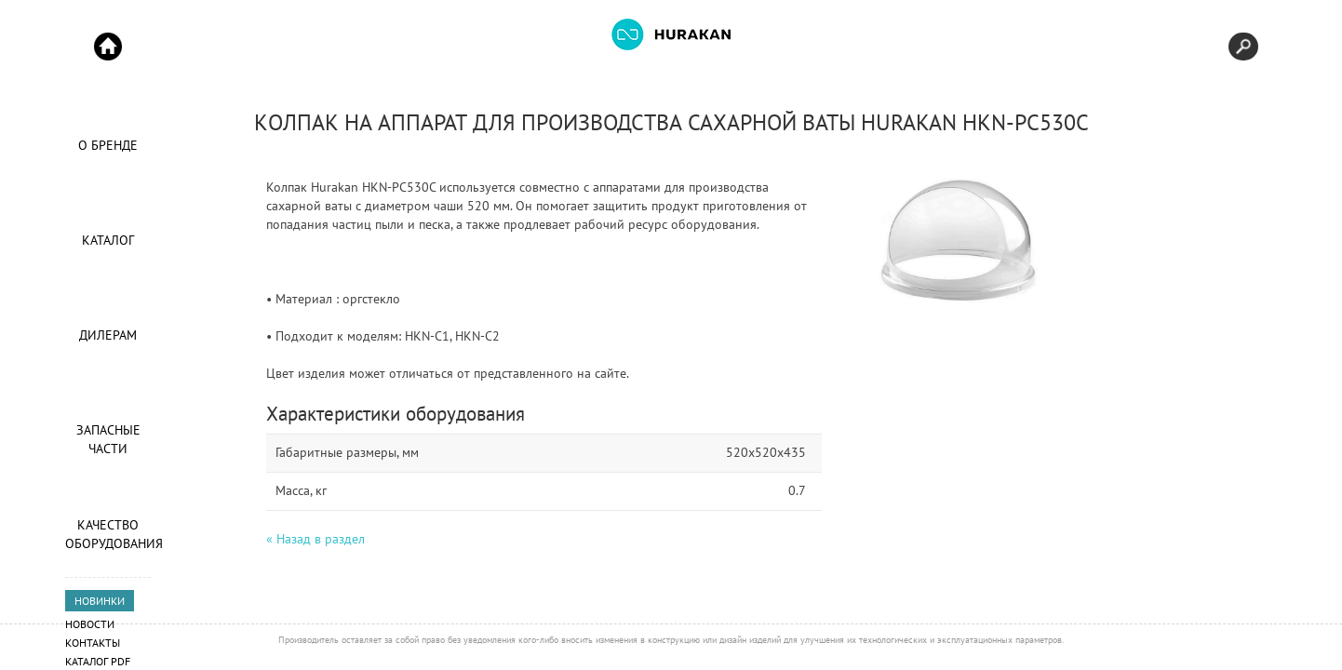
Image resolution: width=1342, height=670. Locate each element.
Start (108, 46)
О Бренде (108, 145)
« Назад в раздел (315, 538)
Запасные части (108, 439)
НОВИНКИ (99, 601)
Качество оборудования (108, 534)
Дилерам (108, 335)
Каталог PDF (97, 661)
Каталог (108, 240)
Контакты (92, 643)
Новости (89, 624)
